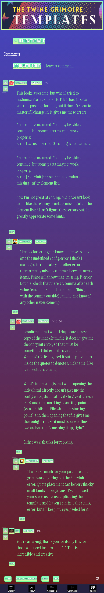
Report (45, 579)
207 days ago (43, 321)
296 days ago (29, 531)
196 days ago (48, 461)
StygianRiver (21, 82)
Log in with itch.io (27, 66)
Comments (72, 588)
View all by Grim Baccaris (26, 579)
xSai (17, 531)
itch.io (8, 579)
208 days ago (36, 82)
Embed (56, 579)
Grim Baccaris (25, 241)
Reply (11, 232)
